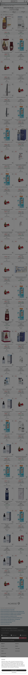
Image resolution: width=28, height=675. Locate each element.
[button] (27, 658)
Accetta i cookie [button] (14, 670)
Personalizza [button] (14, 672)
